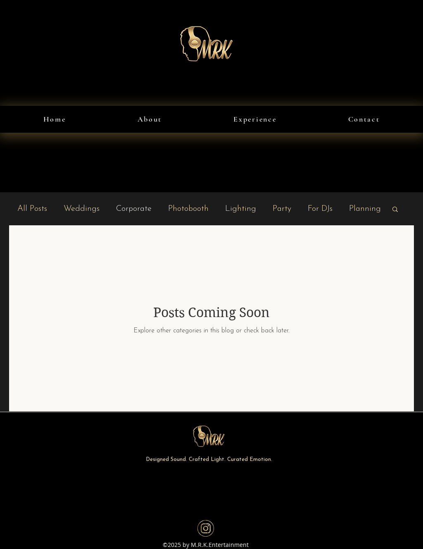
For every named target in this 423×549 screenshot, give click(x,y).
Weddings (82, 209)
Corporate (134, 209)
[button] (395, 209)
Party (282, 209)
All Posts (32, 209)
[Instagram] (205, 528)
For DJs (320, 209)
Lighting (240, 209)
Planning (365, 209)
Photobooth (188, 209)
